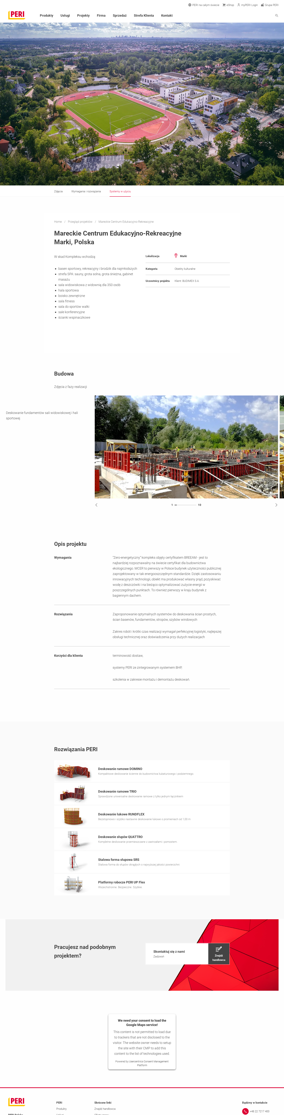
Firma (101, 15)
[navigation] (187, 954)
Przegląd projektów (80, 221)
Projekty (83, 15)
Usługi (65, 15)
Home (58, 221)
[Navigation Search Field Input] (257, 15)
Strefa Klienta (144, 15)
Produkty (46, 15)
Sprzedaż (120, 15)
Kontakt (167, 15)
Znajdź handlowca (105, 1110)
